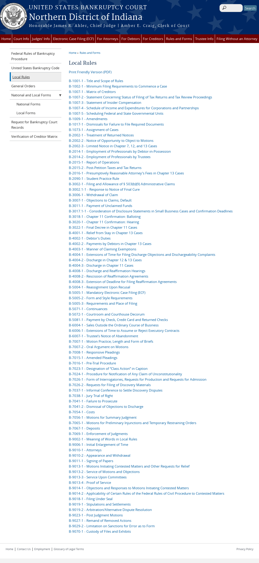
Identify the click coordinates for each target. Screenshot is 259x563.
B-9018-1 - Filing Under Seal (91, 498)
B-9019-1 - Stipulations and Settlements (100, 504)
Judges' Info (41, 38)
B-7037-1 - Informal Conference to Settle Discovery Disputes (115, 390)
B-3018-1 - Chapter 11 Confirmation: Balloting (105, 216)
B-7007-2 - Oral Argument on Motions (98, 346)
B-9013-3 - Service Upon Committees (98, 477)
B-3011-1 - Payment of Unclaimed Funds (100, 205)
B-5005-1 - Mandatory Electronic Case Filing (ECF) (107, 292)
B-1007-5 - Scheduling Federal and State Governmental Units (116, 113)
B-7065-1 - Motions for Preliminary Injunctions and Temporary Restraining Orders (132, 422)
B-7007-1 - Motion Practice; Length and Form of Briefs (111, 341)
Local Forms (25, 113)
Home (6, 38)
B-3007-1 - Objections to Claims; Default (100, 200)
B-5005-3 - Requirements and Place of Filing (103, 303)
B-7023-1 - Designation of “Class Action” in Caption (108, 368)
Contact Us (24, 549)
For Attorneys (107, 38)
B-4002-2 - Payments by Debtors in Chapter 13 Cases (110, 243)
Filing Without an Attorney (237, 38)
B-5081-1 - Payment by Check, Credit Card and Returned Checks (118, 319)
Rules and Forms (179, 38)
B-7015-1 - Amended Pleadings (93, 357)
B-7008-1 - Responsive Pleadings (94, 352)
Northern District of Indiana (85, 17)
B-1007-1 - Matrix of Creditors (92, 91)
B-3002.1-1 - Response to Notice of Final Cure (104, 189)
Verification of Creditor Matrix (34, 136)
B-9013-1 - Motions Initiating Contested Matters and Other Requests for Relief (129, 466)
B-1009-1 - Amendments (88, 118)
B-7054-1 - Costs (82, 412)
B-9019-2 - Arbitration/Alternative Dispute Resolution (110, 509)
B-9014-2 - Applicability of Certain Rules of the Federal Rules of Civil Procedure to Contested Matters (146, 493)
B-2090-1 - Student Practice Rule (94, 178)
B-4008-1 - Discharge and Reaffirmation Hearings (107, 270)
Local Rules (21, 77)
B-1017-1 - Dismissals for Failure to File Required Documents (116, 124)
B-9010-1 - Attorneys (85, 450)
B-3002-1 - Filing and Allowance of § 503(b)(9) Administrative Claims (122, 184)
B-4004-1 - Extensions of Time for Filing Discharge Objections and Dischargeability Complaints (142, 254)
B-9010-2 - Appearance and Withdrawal (99, 455)
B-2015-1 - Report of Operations (94, 162)
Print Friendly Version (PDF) (90, 72)
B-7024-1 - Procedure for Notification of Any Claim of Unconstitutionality (125, 374)
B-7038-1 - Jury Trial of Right (91, 395)
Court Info (21, 38)
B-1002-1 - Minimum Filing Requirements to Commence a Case (118, 86)
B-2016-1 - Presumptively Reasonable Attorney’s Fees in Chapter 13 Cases (126, 173)
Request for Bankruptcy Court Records (34, 125)
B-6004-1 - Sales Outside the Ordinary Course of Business (114, 325)
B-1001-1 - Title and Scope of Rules (96, 80)
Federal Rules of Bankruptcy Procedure (33, 56)
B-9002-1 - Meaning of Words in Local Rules (103, 439)
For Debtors (130, 38)
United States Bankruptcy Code (35, 68)
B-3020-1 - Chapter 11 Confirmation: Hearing (104, 222)
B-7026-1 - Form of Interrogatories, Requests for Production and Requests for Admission (137, 379)
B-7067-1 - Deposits (84, 428)
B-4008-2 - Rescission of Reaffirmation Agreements (108, 276)
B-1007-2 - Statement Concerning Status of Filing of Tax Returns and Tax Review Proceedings (140, 97)
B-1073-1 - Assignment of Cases (93, 129)
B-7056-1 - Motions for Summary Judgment (102, 417)
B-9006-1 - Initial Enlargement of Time (98, 444)
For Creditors (153, 38)
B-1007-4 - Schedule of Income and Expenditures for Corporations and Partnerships (134, 108)
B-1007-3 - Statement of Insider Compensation (105, 102)
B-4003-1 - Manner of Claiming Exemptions (102, 249)
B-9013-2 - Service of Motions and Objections (104, 471)
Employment (42, 549)
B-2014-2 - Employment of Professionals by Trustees (109, 156)
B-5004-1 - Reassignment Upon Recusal (99, 287)
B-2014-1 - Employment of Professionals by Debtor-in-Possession (120, 151)
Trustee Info (204, 38)
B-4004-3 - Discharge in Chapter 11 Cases (101, 265)
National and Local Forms (31, 95)
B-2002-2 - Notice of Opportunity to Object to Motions (111, 140)
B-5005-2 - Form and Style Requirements (100, 298)
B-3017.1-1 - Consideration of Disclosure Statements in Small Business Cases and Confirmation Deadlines (151, 211)
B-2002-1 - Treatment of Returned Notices (101, 135)
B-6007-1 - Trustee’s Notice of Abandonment (103, 336)
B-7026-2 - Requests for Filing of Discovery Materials (110, 384)
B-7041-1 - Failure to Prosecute (93, 401)
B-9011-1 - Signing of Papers (91, 460)
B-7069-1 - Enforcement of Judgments (98, 433)
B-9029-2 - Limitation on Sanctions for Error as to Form (112, 526)
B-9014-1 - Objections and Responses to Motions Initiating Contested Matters (129, 488)
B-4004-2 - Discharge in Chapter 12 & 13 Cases (105, 260)
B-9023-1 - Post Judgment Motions (96, 515)
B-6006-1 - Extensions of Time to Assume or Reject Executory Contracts (124, 330)
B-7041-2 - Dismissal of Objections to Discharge (106, 406)
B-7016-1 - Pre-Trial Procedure (92, 363)
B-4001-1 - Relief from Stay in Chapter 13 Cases (106, 232)
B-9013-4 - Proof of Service (90, 482)
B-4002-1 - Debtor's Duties (90, 238)
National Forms (28, 104)
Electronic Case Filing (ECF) (73, 38)
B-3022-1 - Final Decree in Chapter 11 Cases (103, 227)
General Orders (23, 86)
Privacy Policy (244, 549)
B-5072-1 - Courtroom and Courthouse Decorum (107, 314)
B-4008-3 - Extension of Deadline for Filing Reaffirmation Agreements (123, 281)
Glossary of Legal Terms (69, 549)
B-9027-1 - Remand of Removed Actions (100, 520)
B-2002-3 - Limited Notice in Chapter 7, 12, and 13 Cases (113, 146)
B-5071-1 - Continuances (88, 308)
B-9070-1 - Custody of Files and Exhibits (100, 531)
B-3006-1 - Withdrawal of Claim (93, 194)
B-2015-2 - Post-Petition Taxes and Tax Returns (105, 167)
